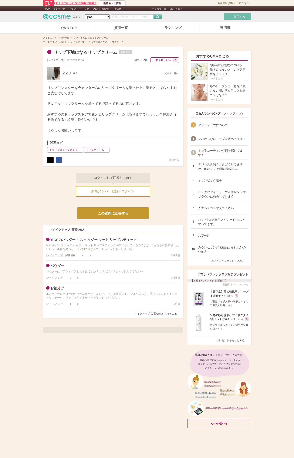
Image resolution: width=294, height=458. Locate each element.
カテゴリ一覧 (159, 9)
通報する (172, 160)
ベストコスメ (175, 9)
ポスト (50, 160)
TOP (47, 8)
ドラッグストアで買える (66, 149)
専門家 (225, 28)
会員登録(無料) (225, 3)
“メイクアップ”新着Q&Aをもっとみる (155, 313)
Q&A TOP (69, 28)
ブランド (73, 8)
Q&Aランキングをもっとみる (229, 260)
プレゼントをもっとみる (232, 340)
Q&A (95, 8)
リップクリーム (97, 149)
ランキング (59, 8)
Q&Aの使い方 (230, 423)
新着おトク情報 (112, 3)
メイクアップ (55, 60)
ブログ (85, 8)
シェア (59, 160)
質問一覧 (121, 28)
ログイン (244, 3)
